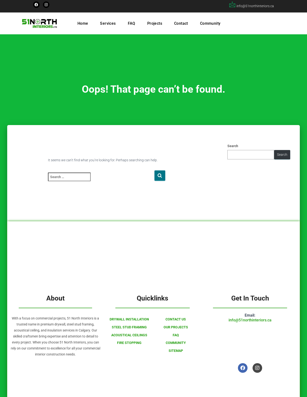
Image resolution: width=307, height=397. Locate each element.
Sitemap (176, 351)
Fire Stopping (129, 343)
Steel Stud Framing (129, 327)
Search (232, 146)
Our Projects (176, 327)
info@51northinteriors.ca (250, 320)
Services (108, 23)
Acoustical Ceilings (129, 335)
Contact (181, 23)
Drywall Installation (129, 319)
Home (82, 23)
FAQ (131, 23)
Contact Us (175, 319)
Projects (154, 23)
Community (210, 23)
